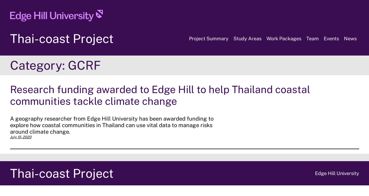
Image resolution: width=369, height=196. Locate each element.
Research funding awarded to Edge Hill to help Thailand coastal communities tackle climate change (160, 95)
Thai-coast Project (61, 38)
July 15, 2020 (20, 137)
